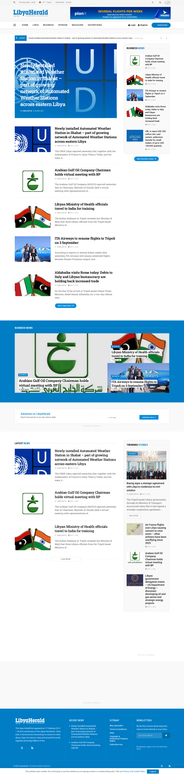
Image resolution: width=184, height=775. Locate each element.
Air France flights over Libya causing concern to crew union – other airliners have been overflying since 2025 (155, 534)
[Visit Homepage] (30, 13)
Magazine (77, 25)
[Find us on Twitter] (22, 748)
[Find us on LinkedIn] (166, 766)
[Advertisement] (146, 635)
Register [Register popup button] (143, 25)
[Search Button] (14, 2)
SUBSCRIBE (161, 25)
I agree (153, 771)
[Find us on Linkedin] (27, 748)
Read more (135, 515)
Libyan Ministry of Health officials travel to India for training (81, 206)
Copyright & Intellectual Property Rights (119, 739)
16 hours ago (36, 390)
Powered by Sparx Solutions (40, 766)
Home (25, 25)
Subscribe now (116, 745)
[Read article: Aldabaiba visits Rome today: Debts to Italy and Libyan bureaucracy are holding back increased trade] (33, 283)
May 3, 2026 (150, 547)
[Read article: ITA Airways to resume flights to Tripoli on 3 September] (33, 249)
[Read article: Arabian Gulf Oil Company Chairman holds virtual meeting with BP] (33, 181)
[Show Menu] (14, 25)
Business (48, 25)
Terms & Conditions (118, 729)
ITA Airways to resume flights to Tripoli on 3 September (85, 240)
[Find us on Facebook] (16, 748)
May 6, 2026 (73, 146)
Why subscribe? (116, 726)
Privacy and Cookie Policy (134, 771)
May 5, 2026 (150, 149)
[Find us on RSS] (32, 748)
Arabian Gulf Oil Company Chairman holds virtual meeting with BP (82, 172)
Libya (36, 25)
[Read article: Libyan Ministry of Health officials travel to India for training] (33, 215)
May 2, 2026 (145, 494)
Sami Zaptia (27, 111)
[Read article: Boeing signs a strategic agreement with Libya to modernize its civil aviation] (146, 465)
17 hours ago (116, 360)
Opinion (62, 25)
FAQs (112, 733)
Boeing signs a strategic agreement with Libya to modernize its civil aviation (145, 487)
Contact (69, 2)
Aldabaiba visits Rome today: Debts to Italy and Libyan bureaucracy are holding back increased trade (83, 276)
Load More (66, 559)
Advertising (60, 2)
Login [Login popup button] (132, 25)
